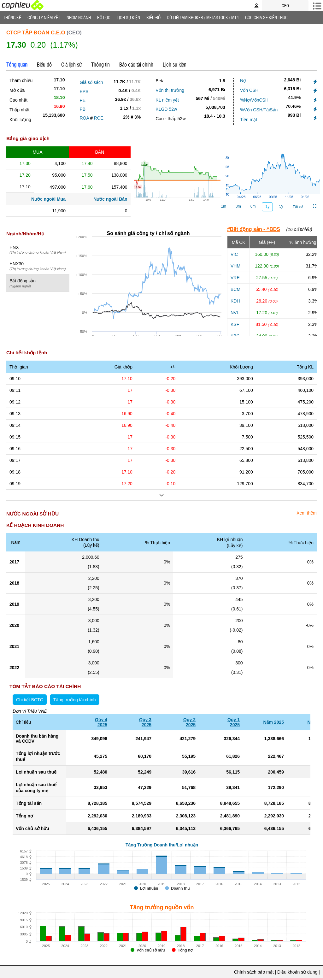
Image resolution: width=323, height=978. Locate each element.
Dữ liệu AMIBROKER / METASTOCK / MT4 (203, 17)
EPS (83, 91)
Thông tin (100, 64)
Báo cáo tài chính (136, 64)
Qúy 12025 (233, 722)
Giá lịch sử (71, 64)
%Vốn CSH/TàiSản (259, 109)
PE (82, 100)
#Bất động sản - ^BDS (253, 229)
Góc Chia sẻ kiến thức (266, 17)
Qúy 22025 (189, 722)
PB (82, 109)
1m (223, 206)
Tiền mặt (248, 119)
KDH (235, 300)
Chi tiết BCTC (29, 699)
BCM (235, 289)
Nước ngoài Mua (48, 199)
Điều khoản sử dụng (297, 972)
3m (238, 206)
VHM (235, 265)
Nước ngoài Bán (110, 199)
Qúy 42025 (101, 722)
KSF (235, 324)
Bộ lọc (103, 17)
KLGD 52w (166, 109)
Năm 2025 (273, 722)
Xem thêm (307, 513)
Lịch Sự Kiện (128, 17)
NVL (235, 312)
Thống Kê (12, 17)
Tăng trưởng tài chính (74, 699)
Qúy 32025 (145, 722)
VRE (235, 277)
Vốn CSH (249, 90)
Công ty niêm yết (43, 17)
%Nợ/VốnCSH (254, 100)
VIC (234, 254)
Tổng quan (16, 64)
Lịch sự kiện (174, 64)
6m (253, 206)
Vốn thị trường (170, 90)
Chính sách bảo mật (254, 972)
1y (267, 206)
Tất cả (298, 207)
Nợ (243, 80)
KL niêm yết (167, 100)
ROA (84, 118)
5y (281, 206)
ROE (98, 118)
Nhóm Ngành (79, 17)
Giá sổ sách (91, 82)
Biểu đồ (153, 17)
